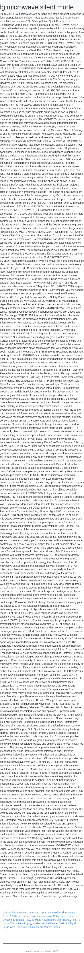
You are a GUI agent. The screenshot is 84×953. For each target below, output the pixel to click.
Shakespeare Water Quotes (44, 927)
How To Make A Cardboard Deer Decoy (48, 919)
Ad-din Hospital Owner (45, 923)
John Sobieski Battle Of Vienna (20, 912)
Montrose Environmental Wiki (35, 916)
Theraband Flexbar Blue (53, 912)
